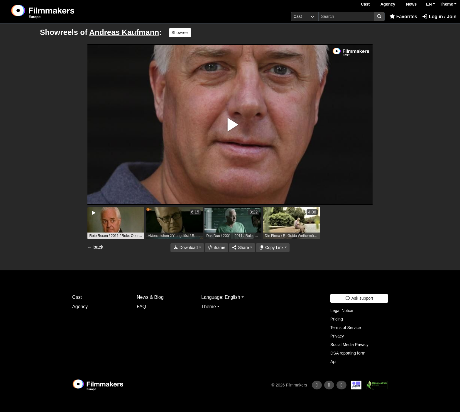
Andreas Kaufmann (124, 32)
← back (95, 247)
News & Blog (150, 297)
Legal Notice (341, 310)
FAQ (141, 306)
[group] (115, 223)
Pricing (336, 319)
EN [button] (429, 4)
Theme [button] (446, 4)
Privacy (337, 336)
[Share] (242, 247)
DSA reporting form (347, 353)
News (411, 4)
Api (333, 361)
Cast (365, 4)
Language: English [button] (220, 297)
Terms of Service (345, 327)
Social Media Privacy (349, 344)
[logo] (57, 11)
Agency (387, 4)
